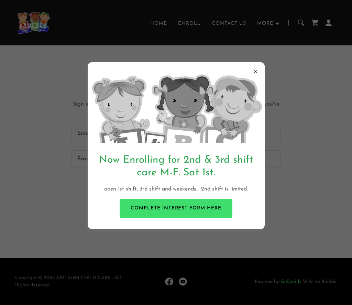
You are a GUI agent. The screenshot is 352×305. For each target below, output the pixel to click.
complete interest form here (176, 208)
